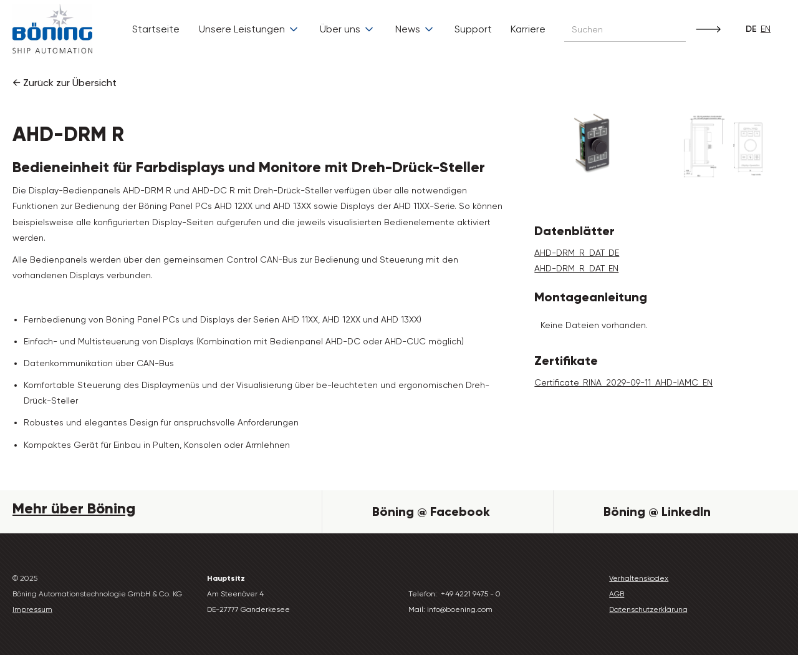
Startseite (156, 29)
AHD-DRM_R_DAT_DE (576, 253)
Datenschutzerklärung (648, 609)
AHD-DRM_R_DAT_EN (576, 268)
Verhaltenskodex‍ (638, 578)
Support (473, 29)
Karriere (528, 29)
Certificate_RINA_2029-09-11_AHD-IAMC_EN (623, 382)
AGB (616, 594)
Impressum (32, 609)
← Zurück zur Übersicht (64, 83)
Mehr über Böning (73, 508)
